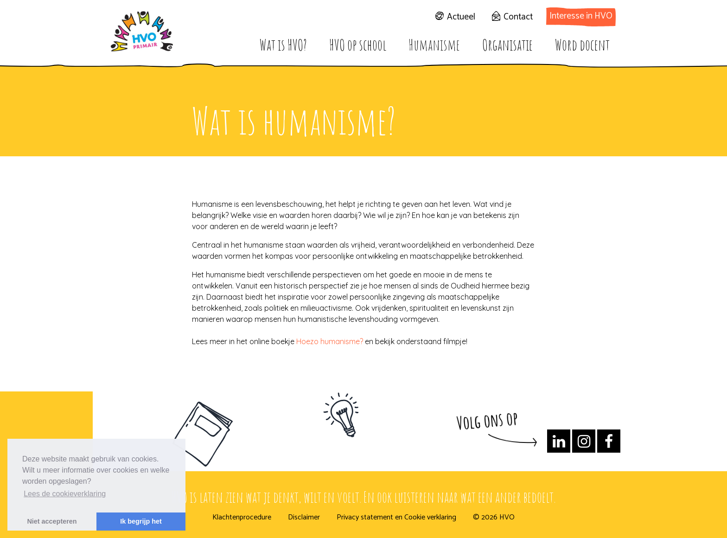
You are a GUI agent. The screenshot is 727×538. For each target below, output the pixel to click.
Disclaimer (304, 517)
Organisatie (507, 44)
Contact (518, 17)
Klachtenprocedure (241, 517)
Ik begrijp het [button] (141, 521)
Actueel (461, 17)
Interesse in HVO (580, 16)
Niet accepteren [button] (52, 521)
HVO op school (357, 44)
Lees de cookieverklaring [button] (65, 494)
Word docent (582, 44)
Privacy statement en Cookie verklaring (396, 517)
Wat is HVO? (283, 44)
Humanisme (434, 44)
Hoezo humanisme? (329, 341)
